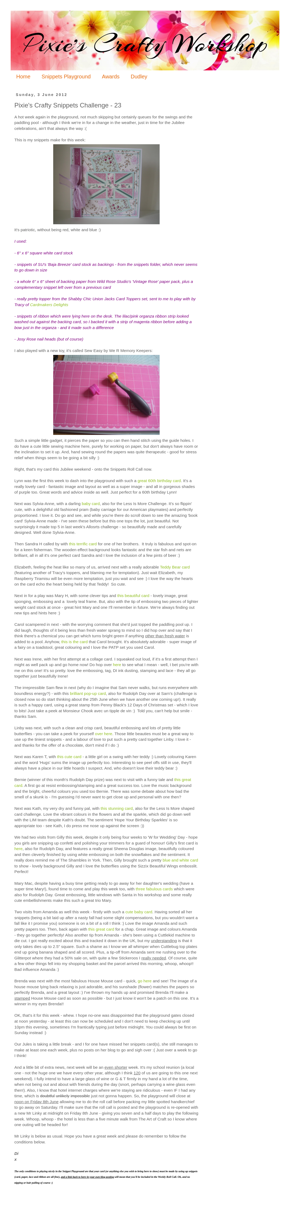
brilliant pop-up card (88, 693)
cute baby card (138, 912)
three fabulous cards (154, 889)
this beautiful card (133, 595)
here (117, 664)
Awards (110, 76)
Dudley (139, 76)
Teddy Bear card (175, 567)
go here (145, 981)
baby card (91, 503)
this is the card (74, 641)
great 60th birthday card (159, 480)
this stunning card (117, 808)
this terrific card (83, 544)
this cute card (69, 756)
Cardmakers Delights (49, 304)
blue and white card (180, 860)
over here (103, 733)
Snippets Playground (66, 76)
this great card (101, 929)
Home (23, 76)
